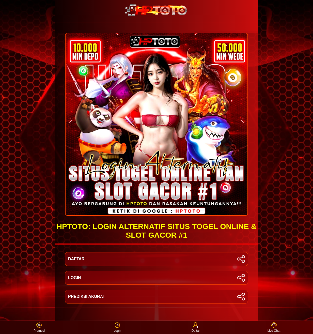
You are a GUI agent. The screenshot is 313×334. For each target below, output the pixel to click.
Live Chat (274, 327)
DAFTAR (156, 259)
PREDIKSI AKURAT (156, 296)
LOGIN (156, 278)
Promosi (39, 327)
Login (117, 327)
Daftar (196, 327)
